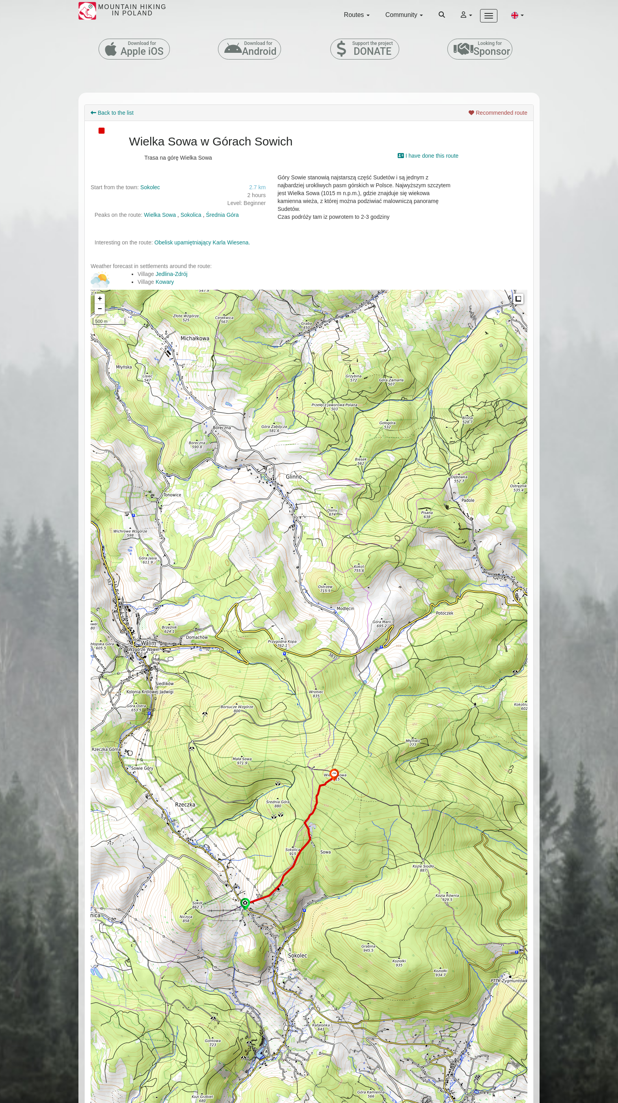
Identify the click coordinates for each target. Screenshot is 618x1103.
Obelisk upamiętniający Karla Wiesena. (202, 242)
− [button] (100, 309)
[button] (517, 15)
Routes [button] (357, 14)
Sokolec (150, 187)
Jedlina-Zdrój (172, 274)
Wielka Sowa (160, 215)
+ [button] (100, 299)
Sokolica (191, 215)
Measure (518, 299)
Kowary (165, 282)
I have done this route (428, 156)
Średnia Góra (222, 215)
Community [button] (404, 14)
